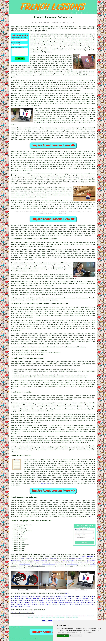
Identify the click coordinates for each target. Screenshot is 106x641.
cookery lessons (86, 562)
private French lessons (61, 465)
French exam (30, 398)
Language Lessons (37, 600)
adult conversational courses (42, 471)
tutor (62, 34)
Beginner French (74, 596)
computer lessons (40, 560)
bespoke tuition (30, 473)
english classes (86, 556)
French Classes (24, 606)
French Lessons (24, 600)
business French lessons (41, 469)
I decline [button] (65, 635)
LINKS (73, 13)
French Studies (38, 604)
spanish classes (75, 558)
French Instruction (67, 600)
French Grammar (51, 602)
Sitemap (11, 626)
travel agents (72, 564)
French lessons (27, 225)
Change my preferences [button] (75, 635)
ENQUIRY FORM (46, 483)
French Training (35, 596)
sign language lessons (36, 566)
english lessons (34, 562)
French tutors (76, 231)
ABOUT (79, 13)
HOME (69, 13)
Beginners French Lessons (21, 598)
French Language (82, 598)
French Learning (21, 596)
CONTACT (84, 13)
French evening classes (54, 463)
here (89, 516)
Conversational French (64, 598)
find (16, 501)
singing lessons (26, 558)
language (33, 57)
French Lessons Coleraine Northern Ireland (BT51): (30, 27)
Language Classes (82, 600)
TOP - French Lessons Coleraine (22, 613)
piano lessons (24, 564)
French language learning (85, 298)
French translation (68, 473)
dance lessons (50, 558)
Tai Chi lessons (48, 564)
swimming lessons (60, 562)
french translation (67, 560)
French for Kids (66, 604)
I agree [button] (59, 635)
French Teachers (52, 604)
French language (17, 512)
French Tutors (61, 596)
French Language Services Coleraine (31, 521)
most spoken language (37, 371)
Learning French (49, 596)
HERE (71, 566)
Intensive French (88, 596)
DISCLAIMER (92, 13)
